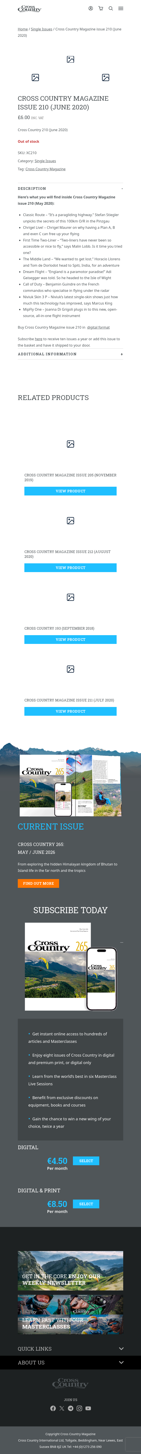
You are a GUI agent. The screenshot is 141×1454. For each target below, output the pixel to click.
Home (23, 29)
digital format (98, 327)
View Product (70, 491)
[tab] (70, 266)
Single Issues (41, 29)
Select (86, 1160)
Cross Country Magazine (45, 169)
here (38, 339)
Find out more (38, 883)
